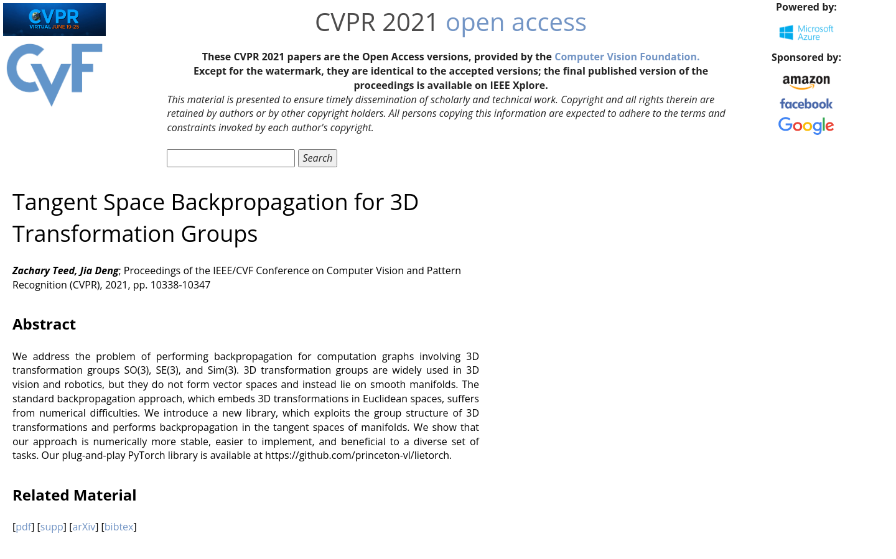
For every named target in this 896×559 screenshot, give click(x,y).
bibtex (119, 527)
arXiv (83, 527)
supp (51, 527)
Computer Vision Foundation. (626, 56)
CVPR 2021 (377, 21)
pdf (23, 527)
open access (516, 21)
